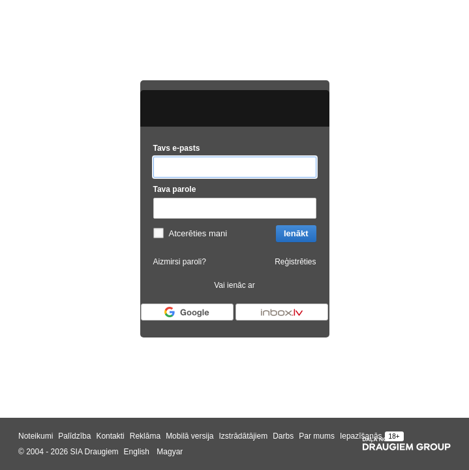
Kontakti (110, 436)
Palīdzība (74, 436)
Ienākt (296, 233)
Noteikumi (35, 436)
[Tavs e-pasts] (235, 167)
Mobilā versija (189, 436)
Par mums (317, 436)
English (136, 451)
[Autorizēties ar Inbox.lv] (281, 312)
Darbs (283, 436)
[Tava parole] (235, 208)
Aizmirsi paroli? (179, 261)
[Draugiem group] (407, 443)
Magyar (170, 451)
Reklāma (145, 436)
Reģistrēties (295, 261)
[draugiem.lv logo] (234, 108)
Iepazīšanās (361, 436)
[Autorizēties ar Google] (187, 312)
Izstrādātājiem (243, 436)
